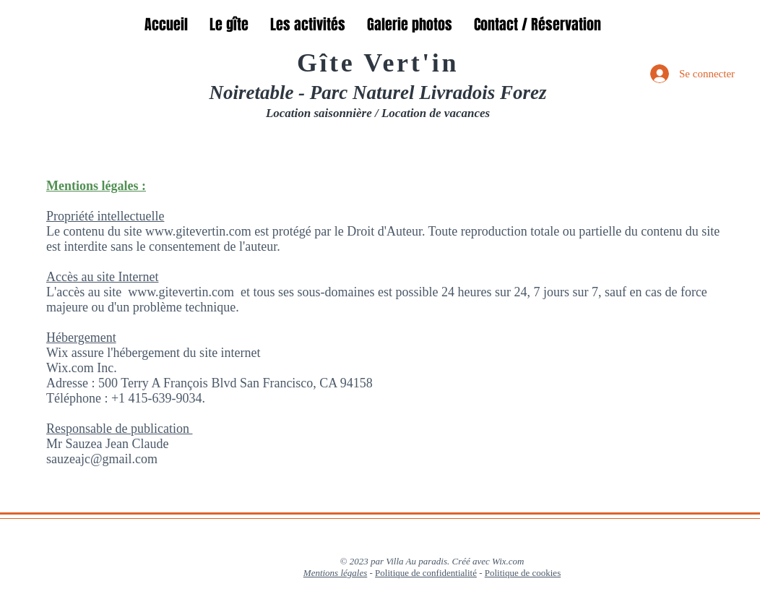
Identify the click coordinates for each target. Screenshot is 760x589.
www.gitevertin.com (181, 292)
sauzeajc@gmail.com (101, 459)
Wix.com (508, 561)
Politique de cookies (523, 572)
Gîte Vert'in (378, 62)
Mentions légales (335, 572)
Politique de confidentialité (426, 572)
